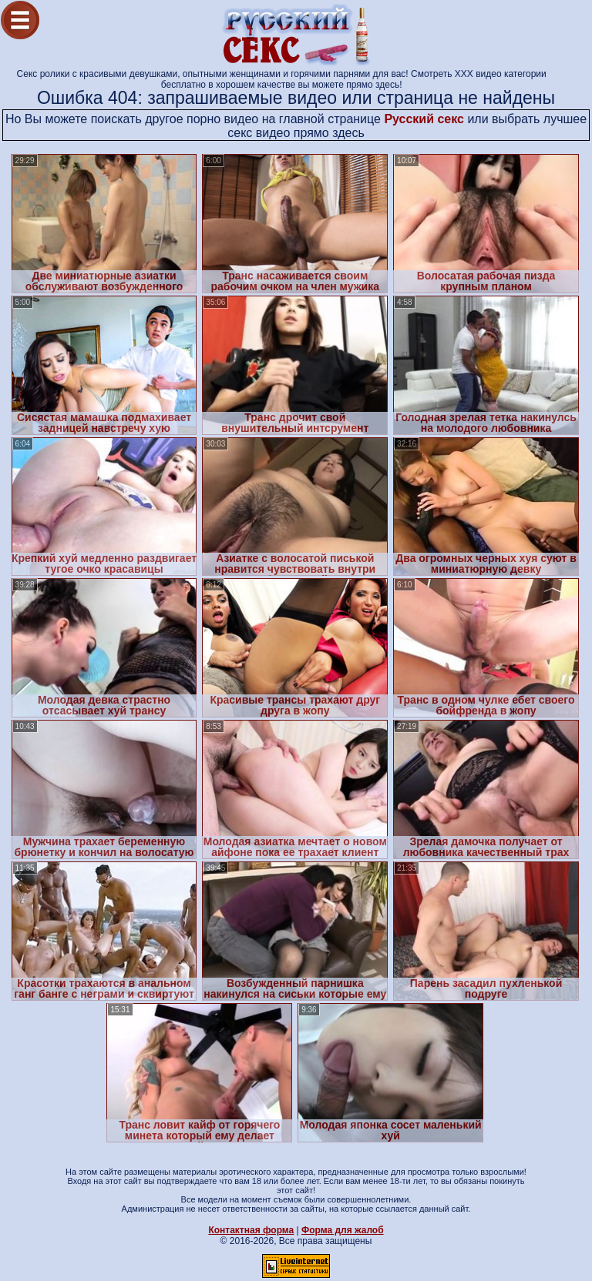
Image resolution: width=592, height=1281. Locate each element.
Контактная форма (251, 1230)
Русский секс (424, 118)
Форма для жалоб (342, 1230)
